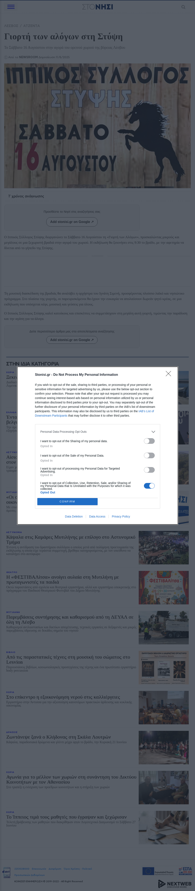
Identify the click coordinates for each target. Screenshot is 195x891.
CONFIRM (67, 501)
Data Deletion (74, 516)
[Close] (170, 375)
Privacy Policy (121, 516)
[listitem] (97, 432)
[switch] (149, 441)
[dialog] (97, 445)
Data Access (97, 516)
